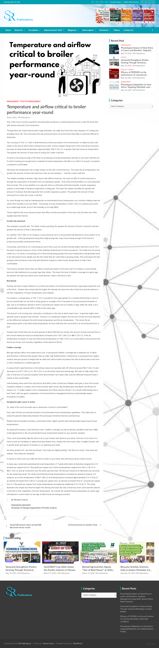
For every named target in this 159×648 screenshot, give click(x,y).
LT (97, 2)
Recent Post (117, 40)
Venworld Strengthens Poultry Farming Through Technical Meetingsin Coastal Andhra (135, 62)
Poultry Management (30, 101)
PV (102, 2)
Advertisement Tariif (53, 30)
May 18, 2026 (126, 53)
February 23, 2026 (128, 573)
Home (8, 30)
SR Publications (24, 118)
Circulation (33, 30)
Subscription (88, 30)
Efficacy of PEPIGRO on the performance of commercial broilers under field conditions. (135, 75)
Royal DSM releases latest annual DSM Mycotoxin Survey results (25, 526)
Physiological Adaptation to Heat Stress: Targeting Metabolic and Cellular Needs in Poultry (136, 87)
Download (103, 30)
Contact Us (128, 30)
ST (106, 2)
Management (13, 101)
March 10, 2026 (50, 573)
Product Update (127, 70)
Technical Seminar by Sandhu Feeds (82, 525)
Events (123, 57)
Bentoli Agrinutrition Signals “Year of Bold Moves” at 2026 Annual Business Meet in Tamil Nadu (98, 571)
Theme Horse (48, 643)
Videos (117, 30)
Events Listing (13, 537)
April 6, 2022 (12, 118)
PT (93, 2)
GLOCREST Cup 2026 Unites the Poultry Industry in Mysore (59, 568)
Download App (115, 2)
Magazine (72, 30)
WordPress (77, 643)
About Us (19, 30)
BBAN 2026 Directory (131, 2)
